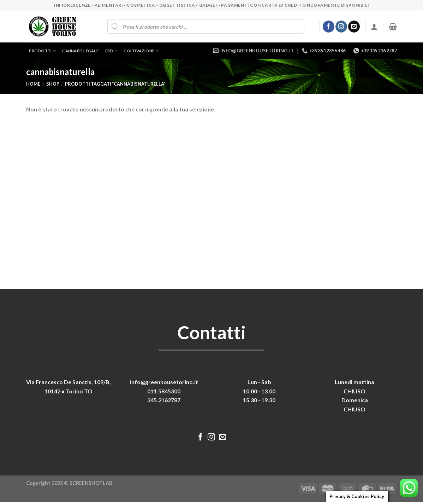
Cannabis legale (80, 50)
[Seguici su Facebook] (328, 27)
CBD (111, 50)
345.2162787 (163, 400)
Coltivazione (141, 50)
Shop (52, 84)
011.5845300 (163, 391)
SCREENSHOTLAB (91, 483)
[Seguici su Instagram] (341, 27)
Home (33, 84)
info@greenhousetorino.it (164, 382)
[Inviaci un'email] (354, 27)
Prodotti (42, 50)
